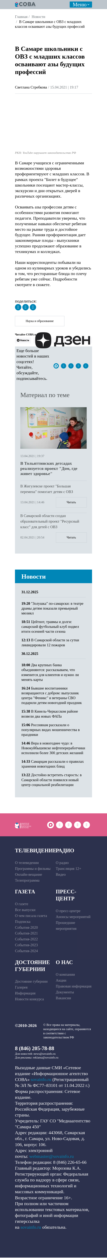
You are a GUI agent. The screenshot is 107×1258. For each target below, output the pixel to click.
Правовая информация (73, 987)
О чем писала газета (31, 916)
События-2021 (26, 934)
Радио (65, 851)
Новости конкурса (29, 999)
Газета (25, 892)
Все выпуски (25, 910)
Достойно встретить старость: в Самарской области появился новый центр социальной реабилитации (51, 780)
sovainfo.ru (41, 1080)
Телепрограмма (27, 881)
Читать (71, 502)
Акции (61, 981)
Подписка (22, 922)
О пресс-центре (68, 911)
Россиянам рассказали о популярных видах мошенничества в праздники (50, 730)
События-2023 (26, 946)
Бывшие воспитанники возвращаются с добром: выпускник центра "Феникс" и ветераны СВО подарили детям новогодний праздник (51, 696)
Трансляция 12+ (68, 869)
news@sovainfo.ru (45, 1054)
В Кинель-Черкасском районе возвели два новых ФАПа (49, 714)
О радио (62, 863)
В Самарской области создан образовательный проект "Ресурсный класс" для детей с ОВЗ (49, 521)
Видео (61, 875)
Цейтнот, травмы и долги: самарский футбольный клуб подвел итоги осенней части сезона (50, 627)
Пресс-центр (66, 895)
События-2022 (26, 940)
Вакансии (63, 998)
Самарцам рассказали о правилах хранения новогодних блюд (52, 764)
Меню (80, 5)
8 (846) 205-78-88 (34, 1049)
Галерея (21, 988)
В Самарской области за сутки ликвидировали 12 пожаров (50, 642)
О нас (64, 963)
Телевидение (35, 851)
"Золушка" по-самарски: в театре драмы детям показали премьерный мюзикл (52, 609)
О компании (65, 975)
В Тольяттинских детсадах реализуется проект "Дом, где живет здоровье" (48, 468)
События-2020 (26, 928)
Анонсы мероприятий (73, 917)
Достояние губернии (32, 966)
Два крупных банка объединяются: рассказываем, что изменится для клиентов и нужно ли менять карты (50, 672)
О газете (21, 904)
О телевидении (27, 863)
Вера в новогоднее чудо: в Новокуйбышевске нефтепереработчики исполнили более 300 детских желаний (53, 748)
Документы (65, 993)
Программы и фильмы (32, 869)
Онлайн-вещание (28, 875)
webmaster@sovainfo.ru (51, 1156)
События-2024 (26, 951)
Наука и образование (40, 321)
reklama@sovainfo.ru (45, 1058)
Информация (25, 994)
